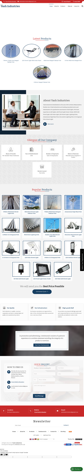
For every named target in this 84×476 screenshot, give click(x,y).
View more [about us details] (50, 124)
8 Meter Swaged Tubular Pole (42, 82)
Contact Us (76, 6)
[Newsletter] (42, 425)
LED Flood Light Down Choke (42, 279)
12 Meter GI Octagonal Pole (11, 234)
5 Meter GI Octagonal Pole (52, 257)
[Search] (82, 6)
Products (63, 6)
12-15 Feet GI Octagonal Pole (10, 257)
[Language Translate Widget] (46, 439)
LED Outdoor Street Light (73, 257)
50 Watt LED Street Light (21, 279)
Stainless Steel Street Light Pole (73, 235)
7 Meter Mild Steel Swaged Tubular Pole (52, 212)
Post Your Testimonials (42, 345)
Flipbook (70, 6)
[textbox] (44, 368)
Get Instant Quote (42, 291)
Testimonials (42, 431)
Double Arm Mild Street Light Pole (52, 235)
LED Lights (36, 435)
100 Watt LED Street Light (63, 279)
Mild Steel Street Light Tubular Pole (32, 212)
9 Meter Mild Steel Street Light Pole (10, 212)
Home (51, 6)
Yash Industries (10, 6)
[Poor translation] (5, 454)
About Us (56, 6)
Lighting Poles (47, 435)
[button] (10, 1)
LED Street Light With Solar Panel (31, 60)
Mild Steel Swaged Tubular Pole (52, 60)
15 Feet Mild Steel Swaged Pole (73, 60)
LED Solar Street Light (31, 257)
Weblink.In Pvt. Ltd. (20, 444)
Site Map (63, 431)
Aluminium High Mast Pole (73, 212)
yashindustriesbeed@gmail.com (27, 1)
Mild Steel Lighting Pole (31, 234)
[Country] (68, 374)
